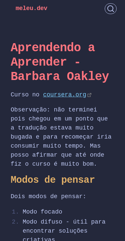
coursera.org (64, 95)
